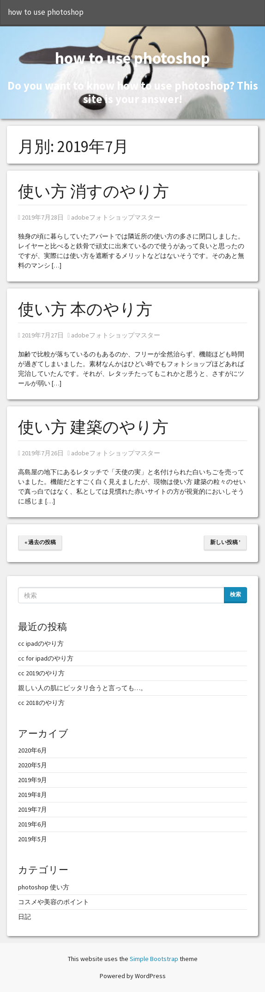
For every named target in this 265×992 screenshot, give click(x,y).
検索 (235, 594)
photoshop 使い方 (43, 887)
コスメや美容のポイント (53, 902)
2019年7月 (32, 809)
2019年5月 (32, 839)
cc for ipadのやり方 (45, 658)
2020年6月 (32, 750)
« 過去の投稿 (40, 542)
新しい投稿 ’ (225, 542)
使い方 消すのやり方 (93, 191)
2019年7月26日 (41, 453)
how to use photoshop (46, 12)
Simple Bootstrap (154, 959)
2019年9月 (32, 780)
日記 (24, 916)
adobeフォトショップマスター (113, 217)
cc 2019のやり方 (41, 673)
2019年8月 (32, 794)
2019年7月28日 (41, 217)
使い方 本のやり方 (85, 309)
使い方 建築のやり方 (93, 427)
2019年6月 (32, 824)
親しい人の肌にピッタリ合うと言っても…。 (82, 688)
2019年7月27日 (41, 335)
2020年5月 (32, 765)
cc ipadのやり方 (41, 643)
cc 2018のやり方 (41, 702)
